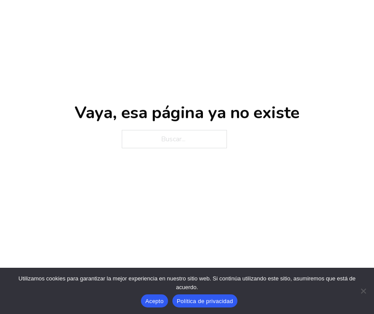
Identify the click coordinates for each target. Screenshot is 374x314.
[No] (363, 291)
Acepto (154, 301)
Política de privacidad (205, 301)
